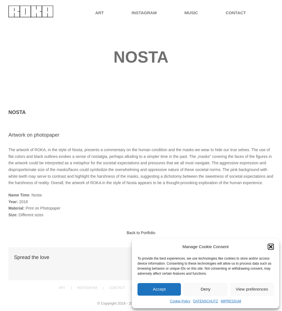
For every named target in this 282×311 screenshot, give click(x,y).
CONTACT (117, 288)
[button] (271, 247)
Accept (159, 289)
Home (120, 71)
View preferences (252, 289)
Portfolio (135, 71)
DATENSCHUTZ (205, 301)
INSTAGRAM (87, 288)
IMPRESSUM (231, 301)
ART (62, 288)
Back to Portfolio (141, 233)
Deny (205, 289)
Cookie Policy (180, 301)
